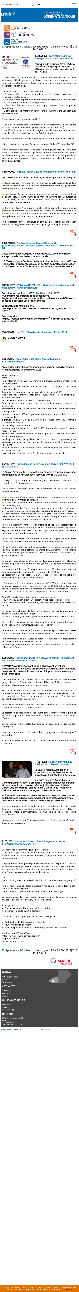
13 (76, 46)
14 (34, 49)
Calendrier (6, 991)
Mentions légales (9, 1010)
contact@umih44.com (34, 5)
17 (42, 49)
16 (40, 49)
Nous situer (6, 1004)
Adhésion (6, 979)
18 (45, 49)
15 (37, 49)
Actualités (6, 993)
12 (73, 46)
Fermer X (69, 1289)
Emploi (5, 996)
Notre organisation (10, 977)
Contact (5, 1007)
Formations (7, 982)
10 (67, 46)
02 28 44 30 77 (12, 5)
